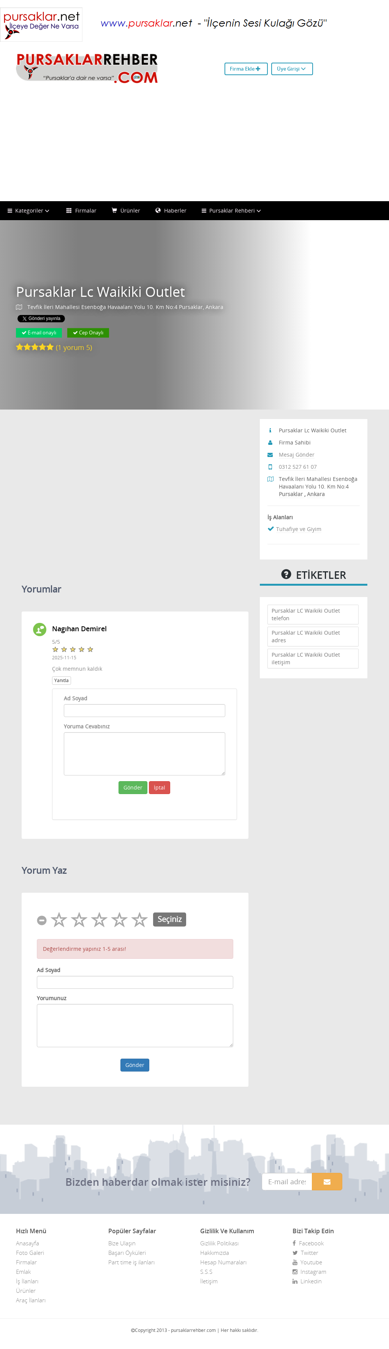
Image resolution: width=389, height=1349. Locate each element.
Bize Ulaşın (122, 1243)
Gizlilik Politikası (219, 1243)
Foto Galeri (30, 1252)
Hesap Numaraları (223, 1262)
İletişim (209, 1281)
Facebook (308, 1243)
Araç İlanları (31, 1300)
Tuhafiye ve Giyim (298, 529)
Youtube (307, 1262)
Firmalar (81, 210)
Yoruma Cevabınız (87, 726)
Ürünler (126, 210)
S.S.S (206, 1271)
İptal (159, 787)
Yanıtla (61, 680)
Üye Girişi (291, 68)
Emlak (23, 1271)
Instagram (309, 1271)
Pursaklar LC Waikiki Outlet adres (306, 636)
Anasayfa (27, 1243)
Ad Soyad (75, 698)
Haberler (171, 210)
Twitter (305, 1252)
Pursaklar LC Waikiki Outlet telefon (306, 614)
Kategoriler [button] (29, 210)
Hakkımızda (214, 1252)
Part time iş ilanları (131, 1262)
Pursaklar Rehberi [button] (232, 210)
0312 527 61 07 (298, 466)
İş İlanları (27, 1281)
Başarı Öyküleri (127, 1252)
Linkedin (307, 1281)
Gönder (132, 787)
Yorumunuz (51, 998)
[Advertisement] (194, 144)
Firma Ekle (245, 68)
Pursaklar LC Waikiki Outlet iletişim (306, 658)
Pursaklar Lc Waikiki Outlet (100, 292)
